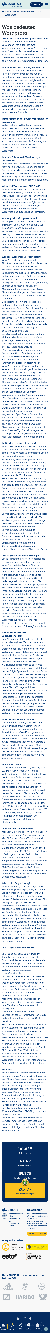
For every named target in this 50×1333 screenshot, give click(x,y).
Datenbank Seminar (12, 658)
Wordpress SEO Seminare (28, 1053)
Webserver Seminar (36, 247)
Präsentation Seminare (14, 684)
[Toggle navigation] (46, 4)
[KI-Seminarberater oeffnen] (12, 1326)
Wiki (39, 11)
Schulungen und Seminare (20, 11)
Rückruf (36, 4)
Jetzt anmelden (37, 1233)
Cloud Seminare (22, 591)
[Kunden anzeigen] (47, 1276)
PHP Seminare (14, 192)
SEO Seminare (26, 954)
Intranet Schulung (24, 626)
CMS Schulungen (36, 462)
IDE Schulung (14, 693)
